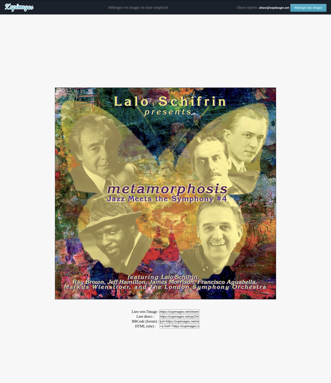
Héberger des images (308, 7)
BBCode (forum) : (145, 321)
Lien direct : (145, 316)
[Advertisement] (165, 51)
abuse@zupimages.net (274, 7)
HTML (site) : (145, 326)
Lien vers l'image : (145, 312)
